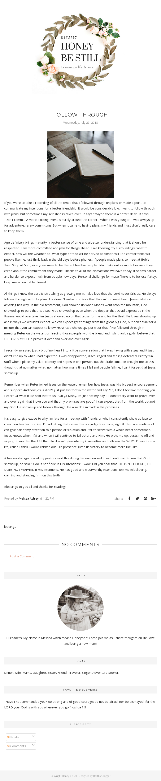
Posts (13, 737)
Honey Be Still (70, 775)
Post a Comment (21, 556)
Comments (16, 746)
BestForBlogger (101, 775)
